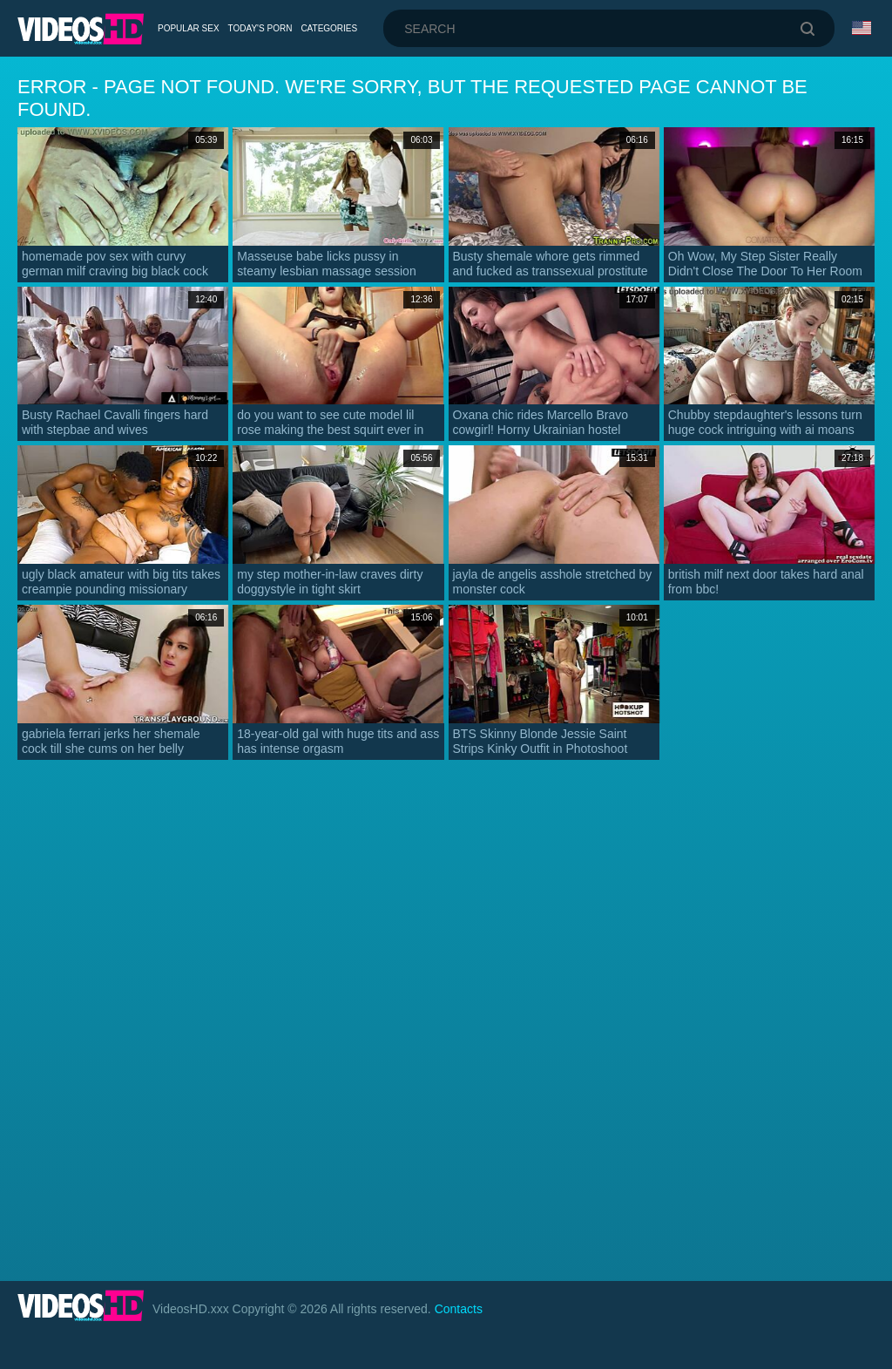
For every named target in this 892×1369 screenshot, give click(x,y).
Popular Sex (189, 28)
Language (861, 28)
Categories (329, 28)
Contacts (459, 1309)
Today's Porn (260, 28)
